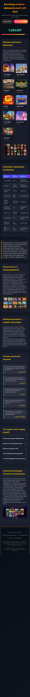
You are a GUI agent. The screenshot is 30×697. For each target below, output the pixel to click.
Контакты (10, 538)
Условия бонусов (18, 538)
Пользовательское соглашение (15, 532)
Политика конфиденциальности (10, 535)
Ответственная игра (22, 535)
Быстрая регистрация (20, 21)
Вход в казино (7, 21)
